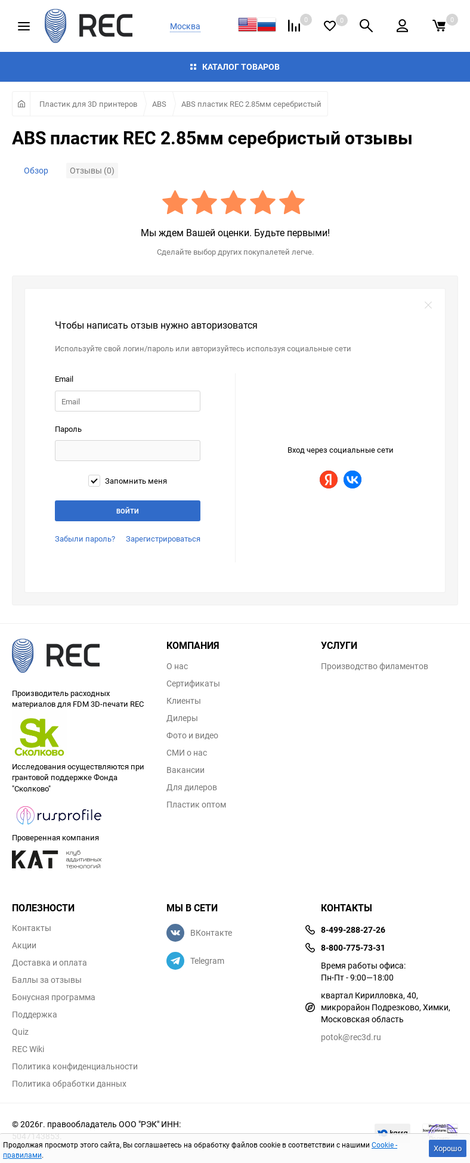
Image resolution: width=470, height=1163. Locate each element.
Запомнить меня (127, 481)
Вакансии (185, 770)
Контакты (31, 928)
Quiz (20, 1032)
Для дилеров (191, 787)
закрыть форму (428, 305)
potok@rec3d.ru (351, 1037)
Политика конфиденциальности (75, 1066)
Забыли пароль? (85, 538)
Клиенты (183, 701)
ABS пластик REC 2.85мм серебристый (251, 103)
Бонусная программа (53, 997)
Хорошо (448, 1148)
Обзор (36, 170)
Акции (24, 945)
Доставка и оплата (49, 962)
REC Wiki (28, 1049)
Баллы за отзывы (47, 980)
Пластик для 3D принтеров (88, 103)
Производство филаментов (374, 666)
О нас (177, 666)
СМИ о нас (186, 752)
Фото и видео (192, 735)
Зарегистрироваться (163, 538)
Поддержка (34, 1014)
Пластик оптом (196, 804)
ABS (159, 103)
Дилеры (182, 718)
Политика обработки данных (69, 1084)
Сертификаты (193, 683)
